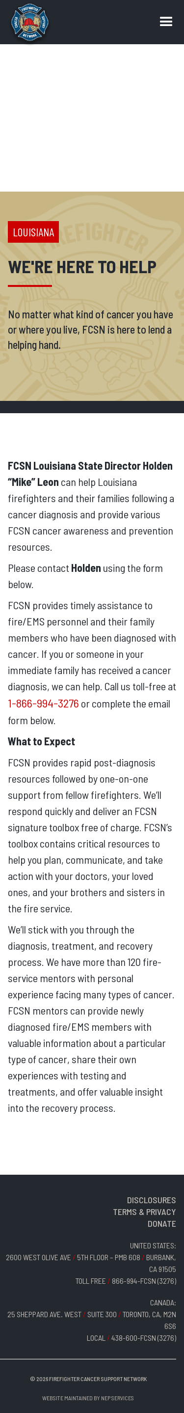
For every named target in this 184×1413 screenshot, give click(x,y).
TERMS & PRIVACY (144, 1211)
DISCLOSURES (151, 1199)
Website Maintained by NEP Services (88, 1397)
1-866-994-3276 (43, 703)
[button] (166, 22)
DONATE (162, 1223)
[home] (30, 24)
